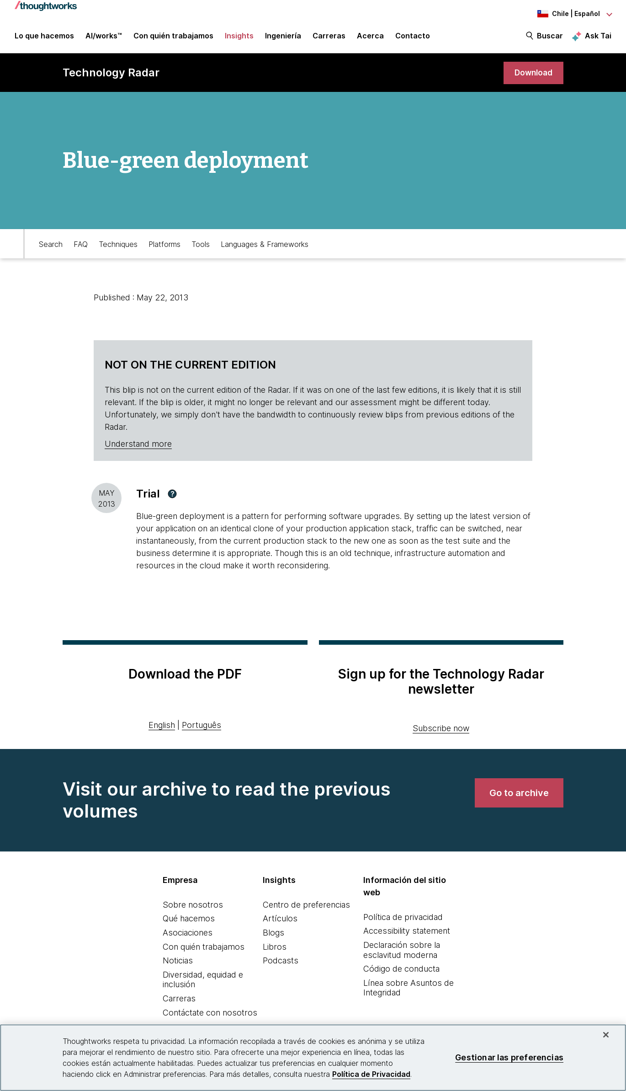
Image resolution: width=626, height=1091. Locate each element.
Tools (200, 245)
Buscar (550, 37)
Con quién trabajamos (203, 948)
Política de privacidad (403, 918)
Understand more (138, 445)
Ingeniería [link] (283, 37)
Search (51, 245)
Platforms (164, 245)
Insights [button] (239, 37)
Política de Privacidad (371, 1074)
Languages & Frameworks (264, 245)
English (162, 726)
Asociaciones (187, 934)
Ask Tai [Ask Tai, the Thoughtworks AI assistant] (598, 37)
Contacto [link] (412, 37)
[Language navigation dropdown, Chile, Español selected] (561, 13)
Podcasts (280, 962)
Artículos (280, 920)
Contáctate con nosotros (210, 1014)
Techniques (118, 245)
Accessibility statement (406, 932)
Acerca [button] (370, 37)
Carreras (179, 1000)
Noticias (178, 962)
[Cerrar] (606, 1035)
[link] (532, 74)
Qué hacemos (189, 920)
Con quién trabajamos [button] (173, 37)
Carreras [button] (329, 37)
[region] (313, 1057)
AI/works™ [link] (103, 37)
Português (201, 726)
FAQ (81, 245)
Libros (274, 948)
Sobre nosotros (193, 906)
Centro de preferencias (306, 906)
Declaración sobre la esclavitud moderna (401, 951)
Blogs (273, 934)
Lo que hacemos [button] (44, 37)
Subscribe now (441, 729)
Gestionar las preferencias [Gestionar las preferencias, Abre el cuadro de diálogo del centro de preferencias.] (509, 1057)
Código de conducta (401, 970)
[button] (172, 495)
